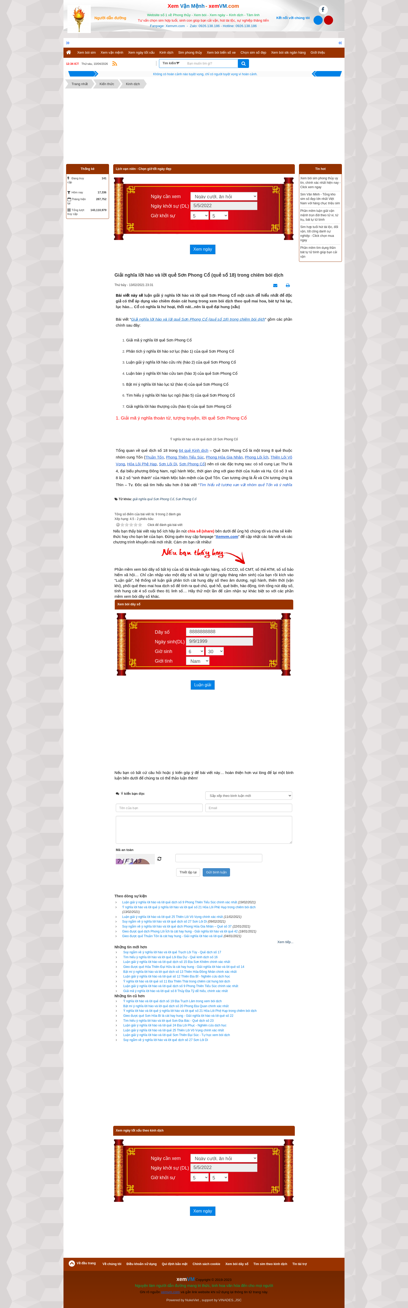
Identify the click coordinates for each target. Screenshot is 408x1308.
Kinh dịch (167, 52)
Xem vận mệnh (112, 52)
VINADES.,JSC (230, 1300)
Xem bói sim (86, 52)
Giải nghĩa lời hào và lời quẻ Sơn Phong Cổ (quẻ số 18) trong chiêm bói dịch (198, 319)
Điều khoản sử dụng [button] (141, 1264)
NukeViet (192, 1300)
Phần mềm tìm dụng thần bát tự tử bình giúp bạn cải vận (318, 252)
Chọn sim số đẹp (253, 52)
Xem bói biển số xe (221, 52)
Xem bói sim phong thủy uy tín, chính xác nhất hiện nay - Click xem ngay (320, 182)
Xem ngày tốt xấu (141, 52)
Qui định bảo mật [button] (174, 1264)
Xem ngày (202, 249)
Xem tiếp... (285, 942)
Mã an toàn (124, 850)
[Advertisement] (204, 127)
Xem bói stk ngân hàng (288, 52)
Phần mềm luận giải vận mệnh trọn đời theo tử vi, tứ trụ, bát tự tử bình (319, 215)
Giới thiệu (318, 52)
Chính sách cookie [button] (206, 1264)
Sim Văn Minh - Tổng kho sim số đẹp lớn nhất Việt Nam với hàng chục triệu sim (320, 199)
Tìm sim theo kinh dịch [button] (270, 1264)
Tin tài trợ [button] (299, 1264)
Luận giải (202, 685)
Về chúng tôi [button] (112, 1264)
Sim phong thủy (190, 52)
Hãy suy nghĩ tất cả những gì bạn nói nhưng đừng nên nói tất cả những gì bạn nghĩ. (205, 74)
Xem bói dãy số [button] (236, 1264)
